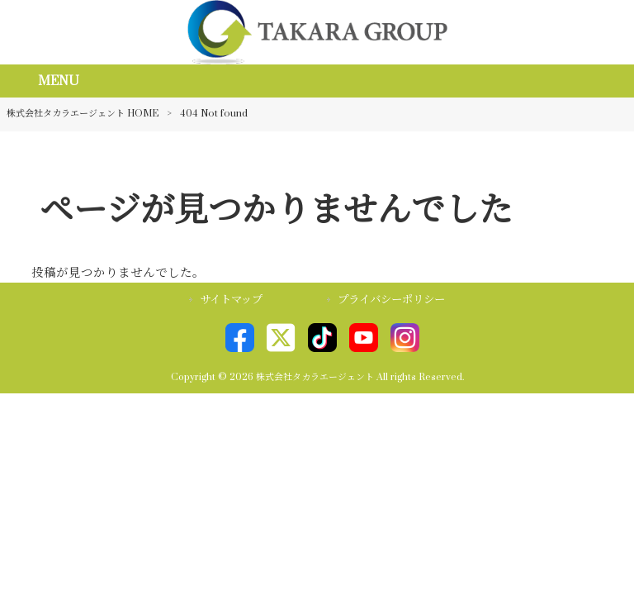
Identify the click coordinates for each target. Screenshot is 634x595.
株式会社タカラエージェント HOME (82, 113)
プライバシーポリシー (391, 300)
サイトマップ (231, 300)
